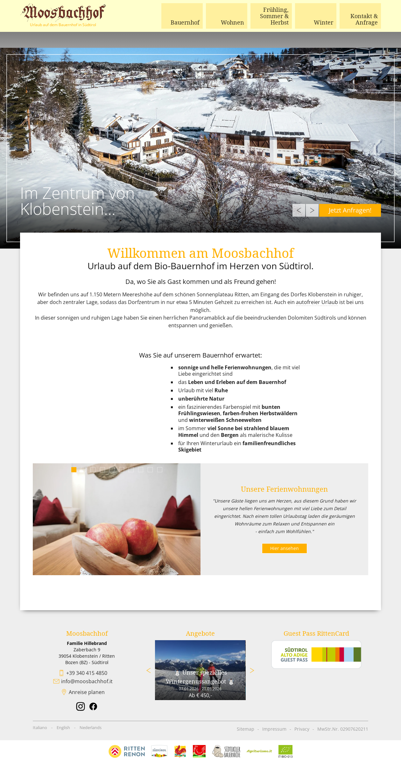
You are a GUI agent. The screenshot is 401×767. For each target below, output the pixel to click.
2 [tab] (83, 469)
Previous (298, 210)
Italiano (40, 727)
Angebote (200, 633)
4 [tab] (102, 469)
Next (312, 210)
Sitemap (245, 729)
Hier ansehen (284, 548)
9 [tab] (150, 469)
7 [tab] (131, 469)
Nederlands (91, 727)
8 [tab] (140, 469)
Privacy (301, 729)
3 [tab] (93, 469)
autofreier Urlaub (317, 302)
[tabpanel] (116, 519)
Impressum (274, 729)
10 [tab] (159, 469)
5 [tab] (112, 469)
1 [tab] (74, 469)
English (63, 727)
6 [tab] (121, 469)
